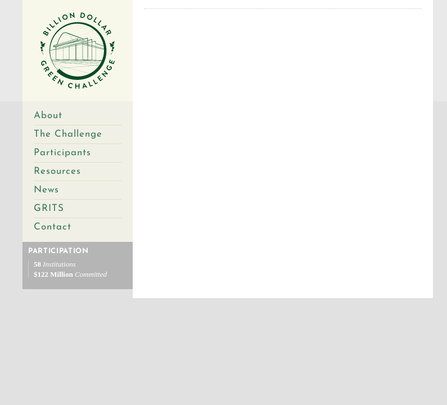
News (46, 190)
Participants (62, 153)
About (48, 115)
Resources (57, 171)
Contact (52, 227)
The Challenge (68, 134)
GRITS (49, 208)
